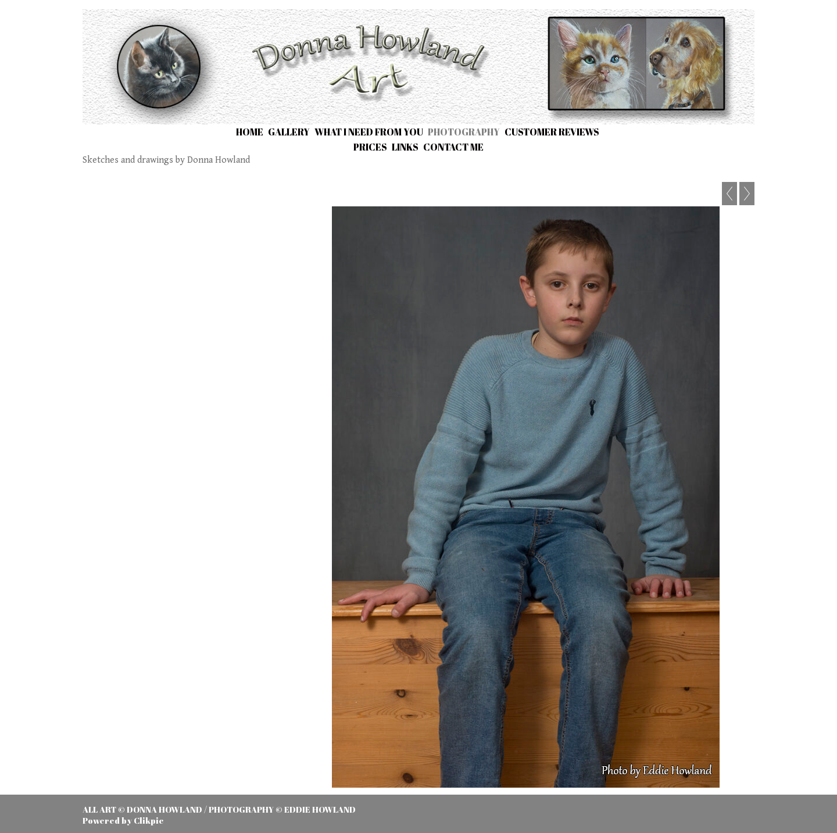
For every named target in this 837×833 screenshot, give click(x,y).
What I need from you (368, 132)
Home (249, 132)
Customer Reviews (552, 132)
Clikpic (148, 820)
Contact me (453, 147)
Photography (464, 132)
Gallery (289, 132)
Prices (370, 147)
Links (405, 147)
